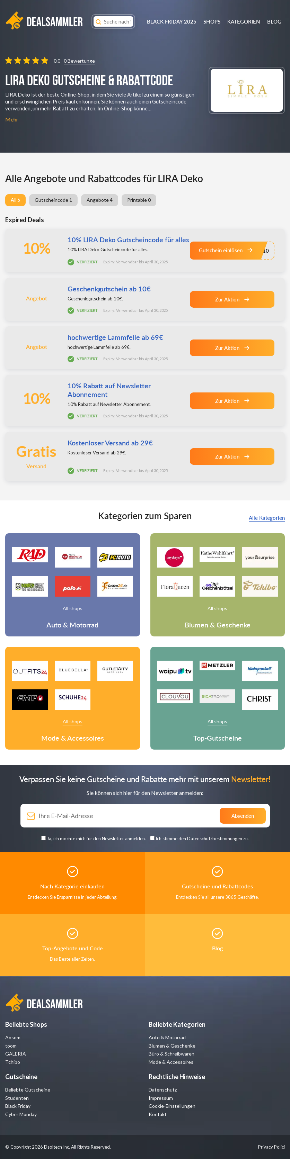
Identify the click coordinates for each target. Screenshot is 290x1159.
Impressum (161, 1098)
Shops (211, 21)
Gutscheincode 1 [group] (53, 200)
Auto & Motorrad (167, 1037)
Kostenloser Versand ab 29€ (110, 442)
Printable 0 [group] (139, 200)
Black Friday (17, 1106)
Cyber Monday (21, 1114)
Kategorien (243, 21)
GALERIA (15, 1054)
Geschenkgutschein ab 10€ (109, 288)
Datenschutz (163, 1090)
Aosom (12, 1037)
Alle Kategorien (267, 518)
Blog (274, 21)
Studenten (17, 1098)
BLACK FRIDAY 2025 (171, 21)
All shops (72, 608)
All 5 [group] (15, 200)
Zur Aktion (232, 299)
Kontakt (158, 1114)
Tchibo (12, 1062)
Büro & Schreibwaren (171, 1054)
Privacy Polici (271, 1147)
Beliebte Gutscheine (27, 1090)
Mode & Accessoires (171, 1062)
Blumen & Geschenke (172, 1046)
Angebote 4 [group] (100, 200)
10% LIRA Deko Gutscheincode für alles (128, 239)
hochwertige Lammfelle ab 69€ (115, 337)
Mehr (11, 119)
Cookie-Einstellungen (172, 1106)
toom (11, 1046)
